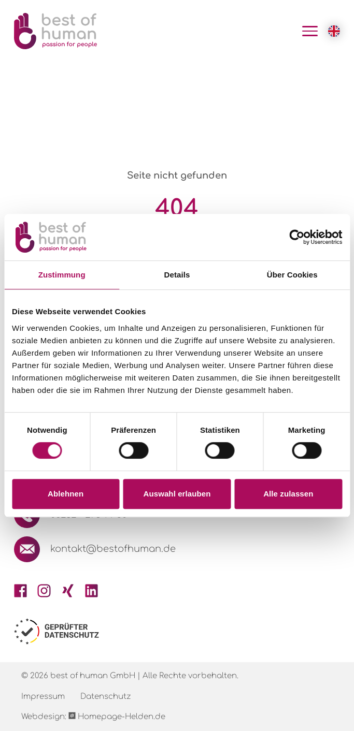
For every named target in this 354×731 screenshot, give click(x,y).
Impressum (43, 696)
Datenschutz (105, 696)
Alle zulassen (288, 493)
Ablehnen (65, 493)
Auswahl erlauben (177, 493)
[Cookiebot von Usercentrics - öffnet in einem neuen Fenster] (296, 237)
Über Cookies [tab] (292, 274)
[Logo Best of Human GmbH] (55, 31)
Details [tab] (177, 274)
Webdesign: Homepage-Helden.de (93, 716)
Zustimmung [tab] (62, 274)
